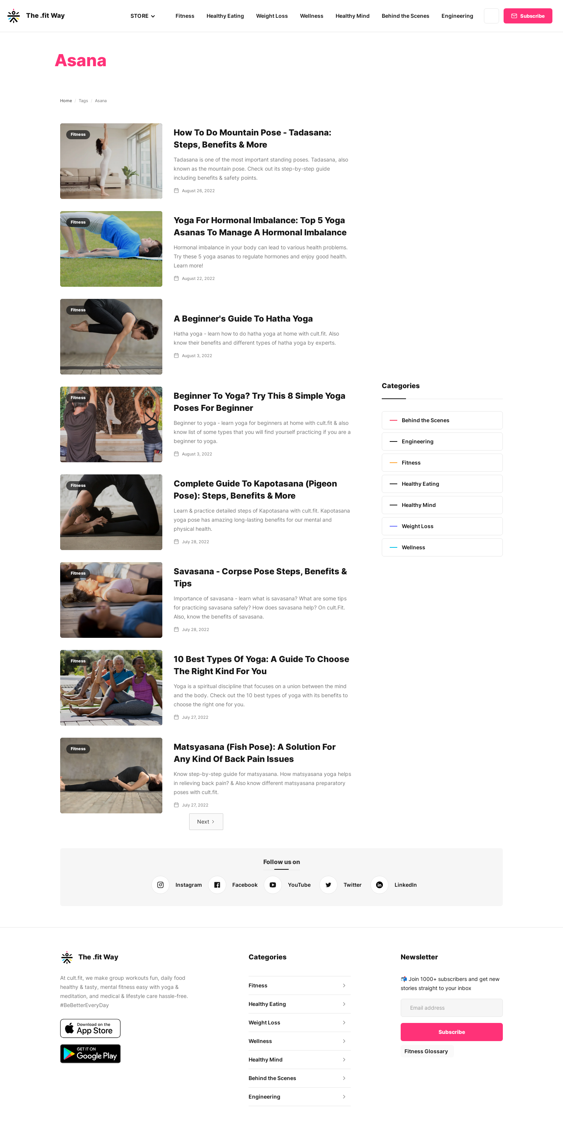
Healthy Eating (227, 15)
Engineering (458, 15)
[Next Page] (206, 821)
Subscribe (532, 16)
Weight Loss (273, 15)
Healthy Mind (354, 15)
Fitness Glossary (425, 1051)
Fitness (187, 15)
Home (66, 100)
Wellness (313, 15)
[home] (35, 16)
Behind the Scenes (407, 15)
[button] (145, 16)
